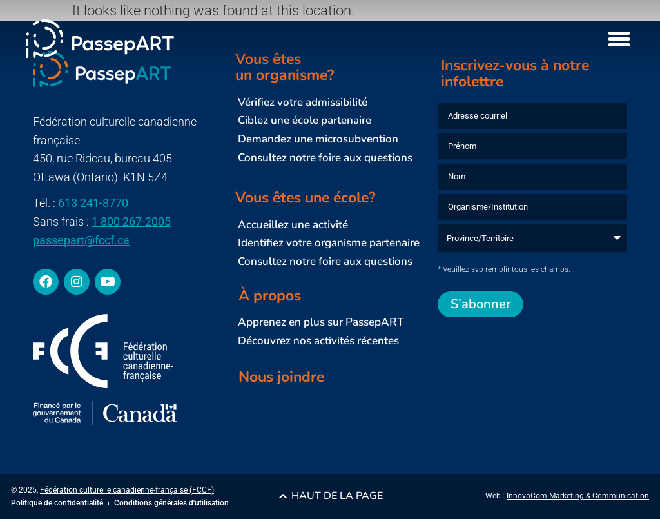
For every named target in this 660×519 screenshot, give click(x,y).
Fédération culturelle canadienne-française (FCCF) (127, 490)
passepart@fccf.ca (81, 240)
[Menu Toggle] (619, 39)
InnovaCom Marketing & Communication (578, 495)
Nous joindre (281, 377)
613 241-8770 (93, 203)
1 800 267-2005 (131, 221)
